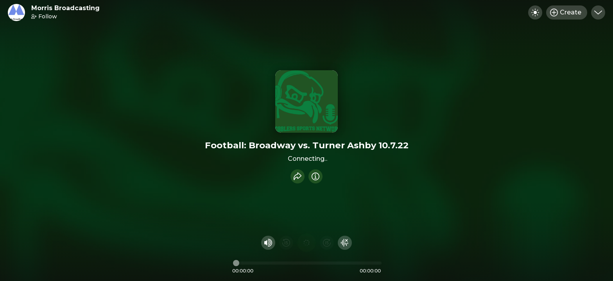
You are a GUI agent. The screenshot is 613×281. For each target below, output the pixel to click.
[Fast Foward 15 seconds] (327, 243)
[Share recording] (297, 176)
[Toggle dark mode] (535, 12)
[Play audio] (306, 242)
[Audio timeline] (307, 263)
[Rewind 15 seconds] (286, 243)
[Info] (315, 176)
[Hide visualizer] (345, 243)
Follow (44, 16)
